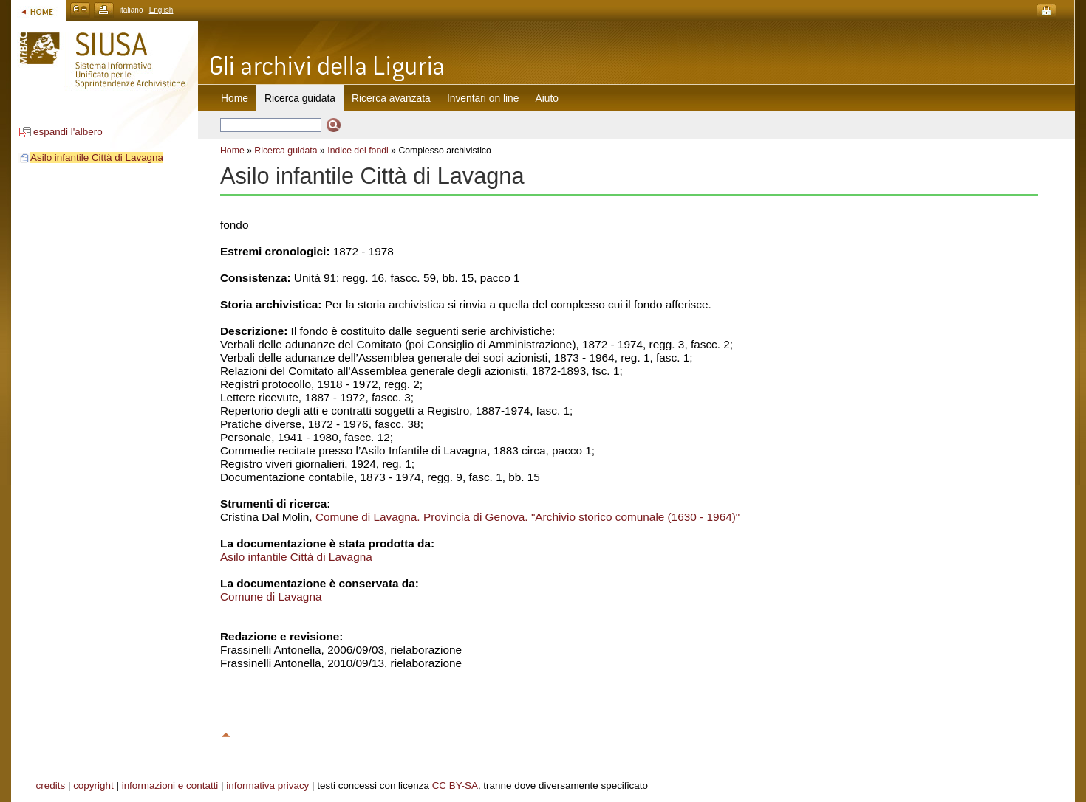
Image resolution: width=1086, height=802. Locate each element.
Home (234, 98)
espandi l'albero (68, 131)
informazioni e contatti (170, 785)
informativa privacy (267, 785)
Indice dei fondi (358, 150)
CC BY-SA (455, 785)
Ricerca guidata (285, 150)
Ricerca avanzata (391, 98)
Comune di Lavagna (270, 596)
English (161, 10)
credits (51, 785)
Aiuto (547, 98)
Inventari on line (483, 98)
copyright (93, 785)
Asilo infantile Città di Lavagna (96, 157)
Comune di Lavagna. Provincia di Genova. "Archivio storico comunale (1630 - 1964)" (527, 517)
